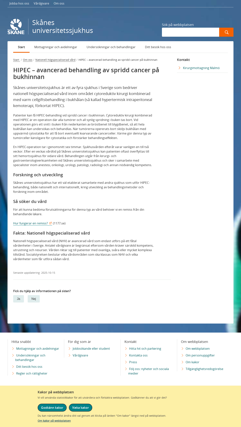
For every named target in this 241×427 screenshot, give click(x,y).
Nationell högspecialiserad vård (55, 60)
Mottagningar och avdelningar (55, 47)
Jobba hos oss (19, 3)
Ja (18, 298)
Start (21, 47)
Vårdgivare (41, 3)
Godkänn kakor (52, 408)
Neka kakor (80, 408)
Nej (33, 298)
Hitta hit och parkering (145, 348)
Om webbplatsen (198, 348)
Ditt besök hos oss (158, 47)
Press (133, 362)
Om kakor (192, 362)
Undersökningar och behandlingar (111, 47)
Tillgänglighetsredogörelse (204, 369)
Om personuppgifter (200, 355)
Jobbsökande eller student (91, 348)
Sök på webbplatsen (178, 24)
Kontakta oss (138, 355)
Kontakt (183, 59)
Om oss (59, 3)
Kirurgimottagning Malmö (201, 68)
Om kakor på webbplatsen (54, 420)
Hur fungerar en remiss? (30, 223)
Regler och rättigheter (31, 373)
